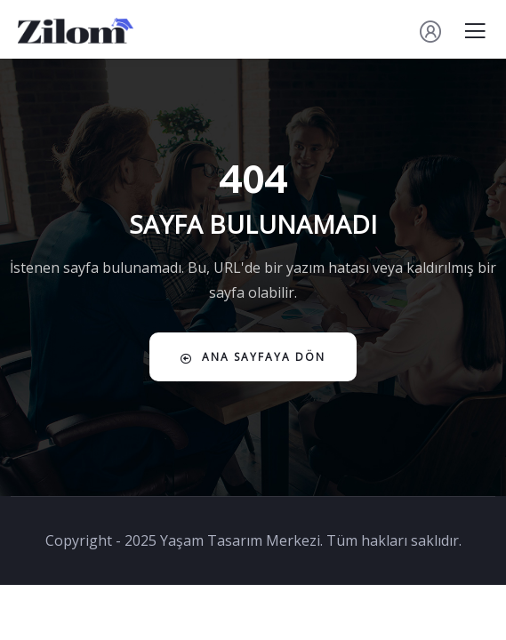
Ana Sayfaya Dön (253, 356)
